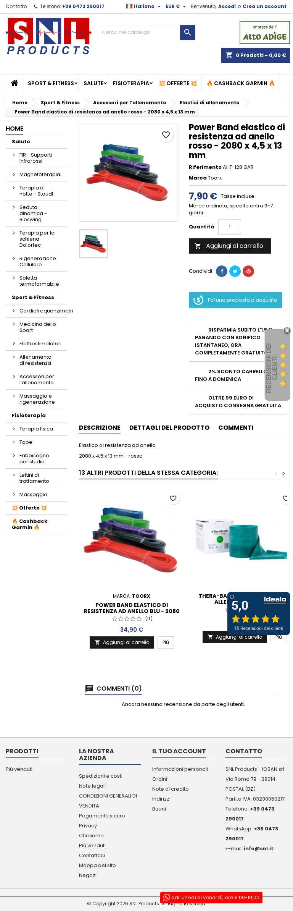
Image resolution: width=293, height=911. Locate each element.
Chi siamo (91, 835)
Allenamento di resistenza (35, 360)
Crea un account (265, 6)
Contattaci (92, 855)
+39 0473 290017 (83, 6)
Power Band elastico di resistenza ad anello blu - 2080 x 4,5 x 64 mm (132, 611)
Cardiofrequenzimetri (43, 310)
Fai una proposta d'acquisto (235, 300)
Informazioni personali (180, 769)
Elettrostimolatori (40, 343)
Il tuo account (179, 751)
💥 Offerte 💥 (178, 83)
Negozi (88, 875)
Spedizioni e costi (100, 776)
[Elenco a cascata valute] (177, 6)
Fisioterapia (131, 83)
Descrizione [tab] (100, 427)
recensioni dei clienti (272, 368)
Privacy (88, 825)
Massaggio (33, 494)
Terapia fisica (36, 428)
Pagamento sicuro (102, 815)
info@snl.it (259, 848)
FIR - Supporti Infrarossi (35, 158)
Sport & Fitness (51, 83)
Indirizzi (161, 799)
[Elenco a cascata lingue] (144, 6)
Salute (93, 83)
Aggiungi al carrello (229, 245)
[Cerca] (146, 32)
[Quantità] (229, 227)
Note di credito (170, 789)
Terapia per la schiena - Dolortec (37, 239)
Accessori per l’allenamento (36, 379)
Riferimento (205, 167)
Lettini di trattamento (34, 478)
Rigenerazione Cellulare (37, 261)
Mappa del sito (97, 865)
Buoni (159, 808)
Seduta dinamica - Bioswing (33, 213)
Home (14, 128)
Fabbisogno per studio (34, 458)
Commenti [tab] (236, 427)
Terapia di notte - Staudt (36, 190)
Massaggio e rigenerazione (37, 399)
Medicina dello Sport (37, 327)
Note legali (92, 786)
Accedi (227, 6)
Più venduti (19, 769)
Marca (198, 178)
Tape (25, 442)
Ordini (159, 779)
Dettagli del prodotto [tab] (169, 427)
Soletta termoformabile (39, 281)
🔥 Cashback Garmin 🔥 (240, 83)
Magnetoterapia (39, 174)
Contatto (16, 6)
